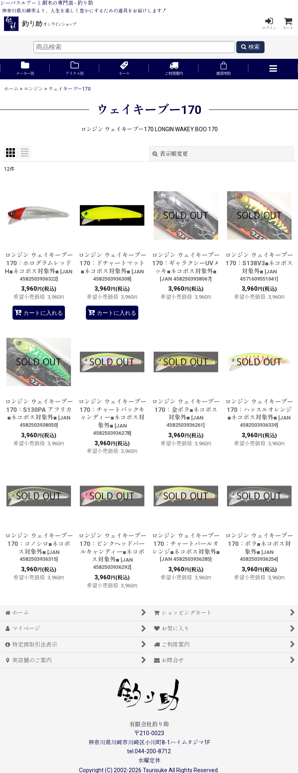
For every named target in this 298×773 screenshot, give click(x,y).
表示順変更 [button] (170, 154)
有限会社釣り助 (149, 724)
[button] (273, 69)
